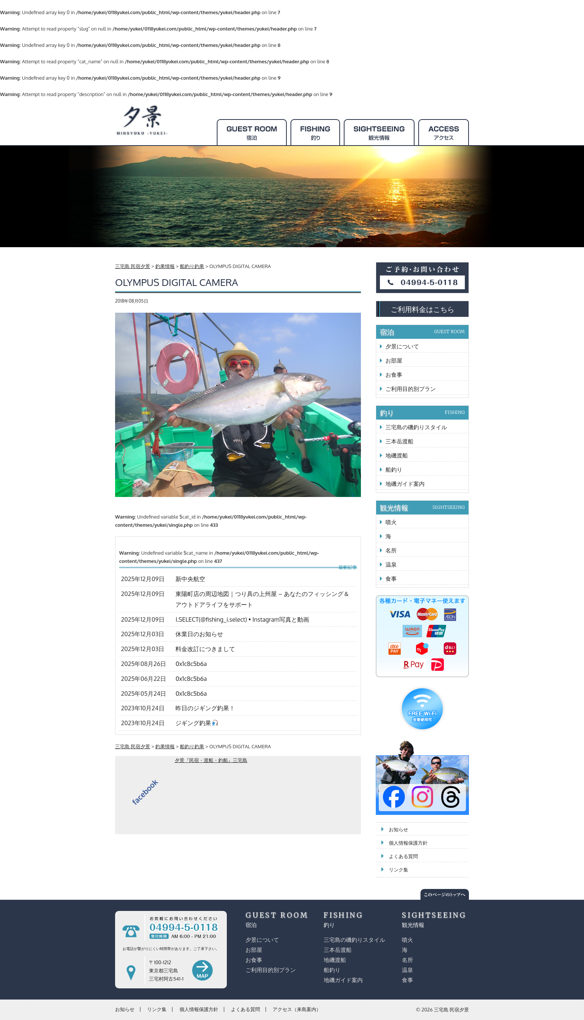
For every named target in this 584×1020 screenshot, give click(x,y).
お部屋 (393, 360)
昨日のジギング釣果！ (205, 708)
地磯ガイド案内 (405, 483)
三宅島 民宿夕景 (451, 1010)
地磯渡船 (396, 455)
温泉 (391, 564)
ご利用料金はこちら (422, 309)
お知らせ (398, 829)
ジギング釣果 (196, 723)
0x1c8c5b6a (191, 663)
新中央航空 (190, 579)
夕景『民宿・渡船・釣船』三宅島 (211, 760)
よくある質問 (403, 856)
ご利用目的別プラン (410, 388)
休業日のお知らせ (199, 634)
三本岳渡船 (399, 441)
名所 (391, 550)
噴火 (391, 522)
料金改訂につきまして (205, 649)
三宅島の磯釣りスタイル (416, 427)
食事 (391, 578)
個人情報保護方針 (408, 843)
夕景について (402, 346)
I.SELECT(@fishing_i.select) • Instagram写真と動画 (242, 619)
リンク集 (398, 870)
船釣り (393, 469)
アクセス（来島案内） (297, 1009)
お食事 (393, 374)
